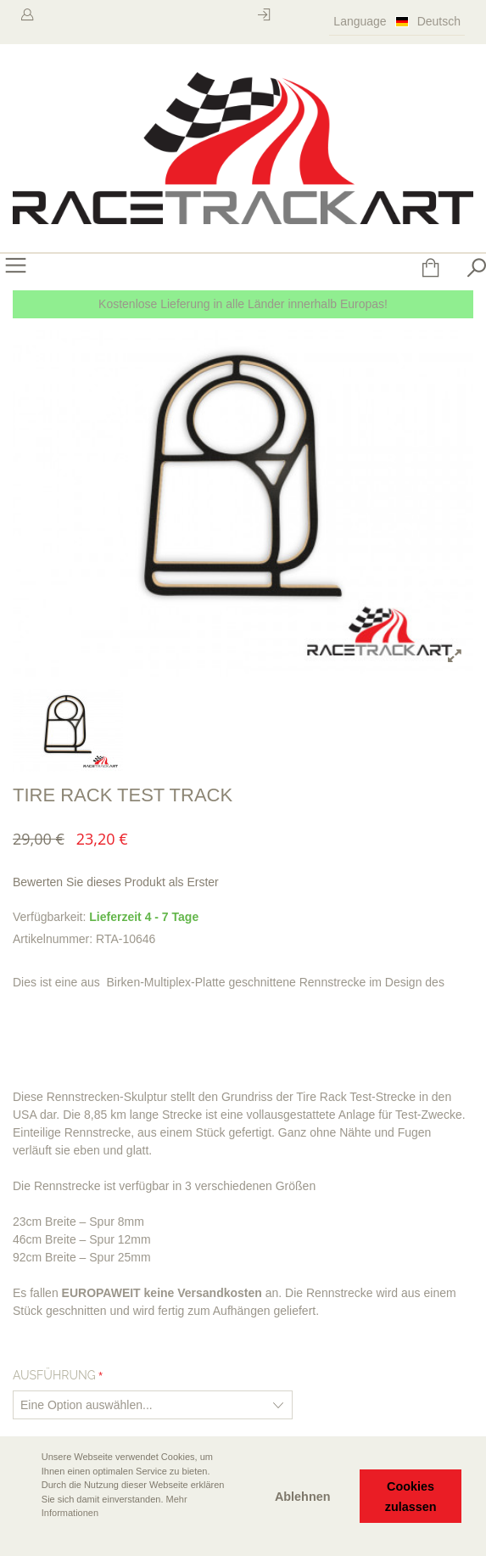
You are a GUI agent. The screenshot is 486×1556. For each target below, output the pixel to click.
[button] (26, 1536)
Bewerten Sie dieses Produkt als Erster (116, 882)
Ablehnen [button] (303, 1496)
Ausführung (54, 1375)
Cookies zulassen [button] (411, 1497)
